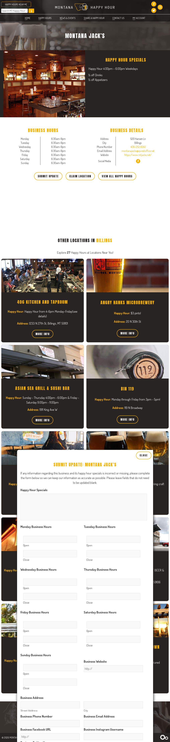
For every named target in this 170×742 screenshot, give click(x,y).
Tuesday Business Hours (99, 342)
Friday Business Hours (34, 427)
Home (27, 17)
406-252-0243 (138, 147)
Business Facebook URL (35, 544)
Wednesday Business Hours (38, 384)
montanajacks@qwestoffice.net (138, 151)
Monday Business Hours (35, 342)
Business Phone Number (36, 531)
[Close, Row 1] (50, 368)
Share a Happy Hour (94, 17)
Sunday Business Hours (35, 470)
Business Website (95, 476)
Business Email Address (99, 531)
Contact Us (118, 17)
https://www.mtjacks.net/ (138, 155)
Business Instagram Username (103, 544)
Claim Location (80, 176)
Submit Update (48, 176)
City (86, 525)
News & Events (68, 17)
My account (139, 17)
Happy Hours (45, 17)
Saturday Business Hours (100, 427)
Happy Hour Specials (33, 305)
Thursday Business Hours (100, 384)
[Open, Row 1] (50, 354)
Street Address (29, 525)
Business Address (31, 512)
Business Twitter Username (38, 557)
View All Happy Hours (117, 176)
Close (144, 270)
